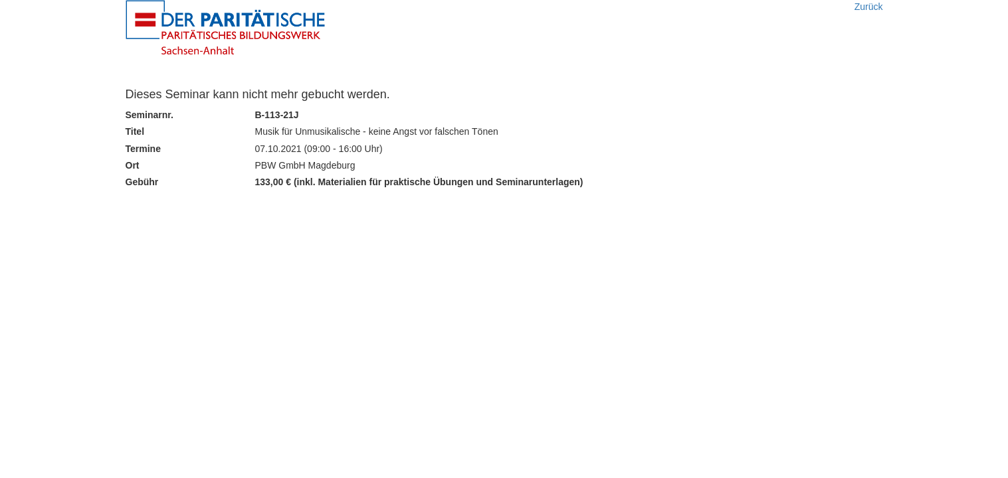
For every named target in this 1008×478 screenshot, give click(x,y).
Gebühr (142, 182)
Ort (133, 165)
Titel (135, 131)
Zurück (869, 6)
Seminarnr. (149, 115)
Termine (143, 148)
